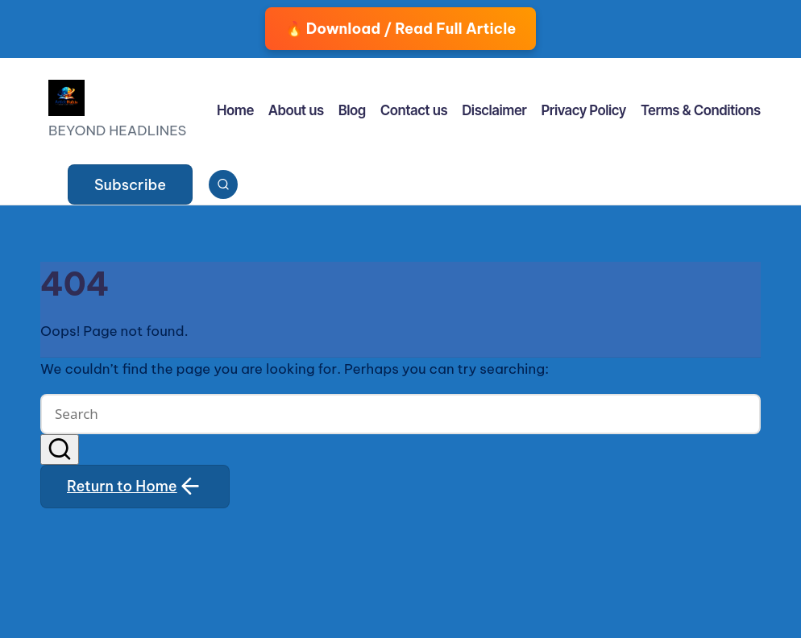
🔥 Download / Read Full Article (401, 28)
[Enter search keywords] (400, 414)
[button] (130, 184)
